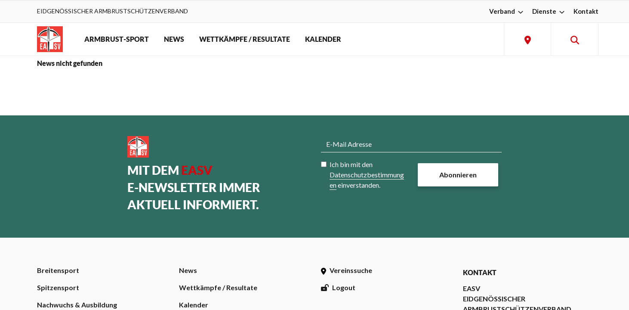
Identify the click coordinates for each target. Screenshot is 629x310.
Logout (338, 287)
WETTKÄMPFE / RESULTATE (244, 39)
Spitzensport (58, 287)
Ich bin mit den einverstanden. (367, 174)
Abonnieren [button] (458, 174)
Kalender (193, 305)
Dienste (549, 11)
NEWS (174, 39)
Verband (507, 11)
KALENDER (323, 39)
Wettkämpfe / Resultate (218, 287)
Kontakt (586, 11)
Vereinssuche (346, 270)
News (188, 270)
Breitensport (58, 270)
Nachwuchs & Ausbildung (77, 305)
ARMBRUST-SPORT (116, 39)
